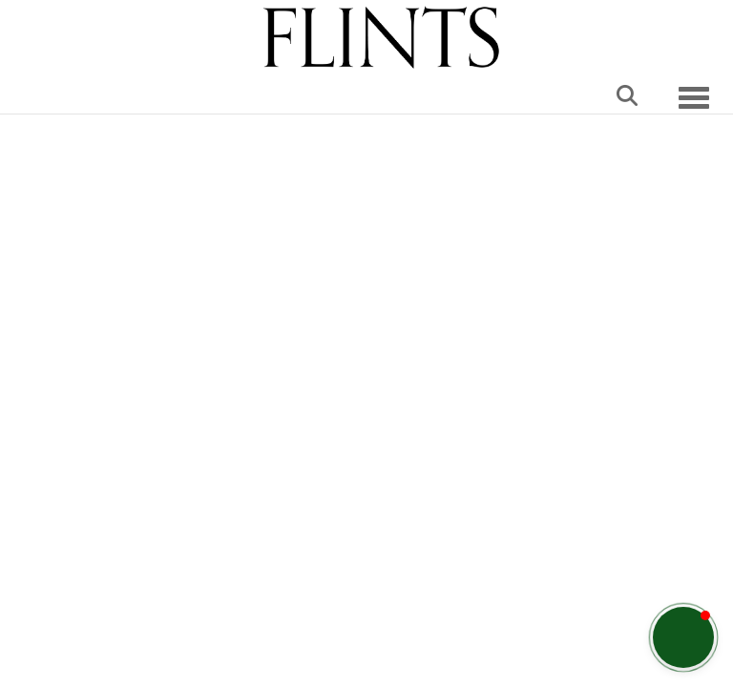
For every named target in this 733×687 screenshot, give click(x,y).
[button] (683, 637)
